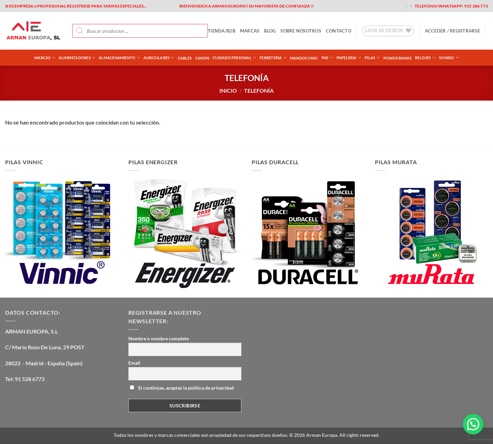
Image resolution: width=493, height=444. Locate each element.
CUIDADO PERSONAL (234, 57)
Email (134, 363)
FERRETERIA (273, 57)
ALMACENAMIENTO (119, 57)
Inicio (228, 90)
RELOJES (425, 57)
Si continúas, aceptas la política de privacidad (182, 388)
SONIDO (449, 57)
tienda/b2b (221, 31)
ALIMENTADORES (77, 57)
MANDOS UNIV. (304, 58)
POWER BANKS (397, 58)
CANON (202, 58)
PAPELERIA (349, 57)
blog (270, 31)
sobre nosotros (300, 31)
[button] (452, 31)
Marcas (44, 57)
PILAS (372, 57)
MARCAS (250, 31)
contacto (338, 31)
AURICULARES (158, 57)
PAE (327, 57)
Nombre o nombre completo (158, 338)
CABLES (185, 58)
